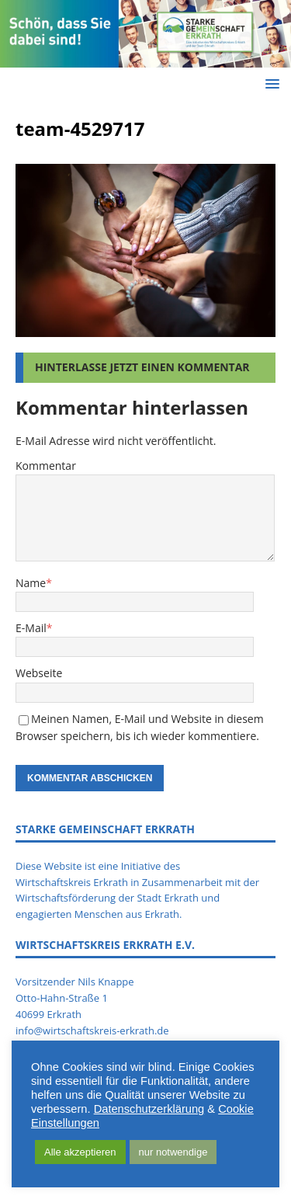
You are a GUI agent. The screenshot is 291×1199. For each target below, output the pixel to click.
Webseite (39, 673)
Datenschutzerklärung (149, 1109)
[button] (269, 83)
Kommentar (46, 465)
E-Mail (31, 627)
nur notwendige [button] (173, 1152)
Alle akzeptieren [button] (80, 1152)
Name (31, 582)
